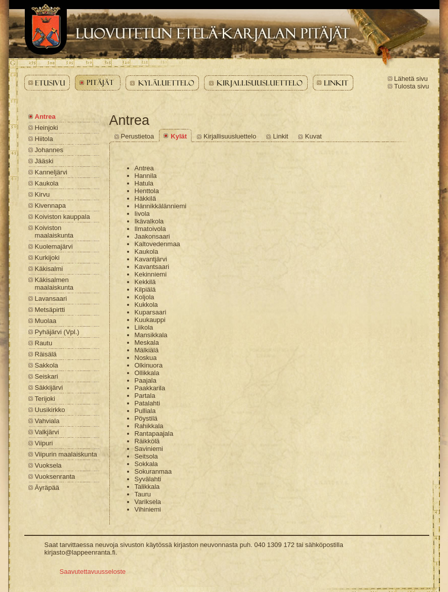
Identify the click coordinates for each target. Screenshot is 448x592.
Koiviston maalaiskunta (54, 231)
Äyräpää (47, 487)
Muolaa (46, 321)
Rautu (44, 343)
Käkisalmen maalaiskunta (54, 283)
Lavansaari (51, 298)
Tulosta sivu (411, 86)
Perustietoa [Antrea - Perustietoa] (137, 136)
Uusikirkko (50, 410)
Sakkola (46, 365)
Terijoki (45, 398)
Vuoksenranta (55, 476)
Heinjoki (46, 127)
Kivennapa (50, 205)
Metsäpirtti (50, 309)
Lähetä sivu (411, 78)
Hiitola (44, 139)
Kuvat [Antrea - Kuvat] (313, 136)
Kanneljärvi (51, 172)
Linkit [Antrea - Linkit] (280, 136)
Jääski (44, 161)
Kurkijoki (47, 257)
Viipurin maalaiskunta (66, 454)
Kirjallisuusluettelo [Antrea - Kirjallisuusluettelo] (229, 136)
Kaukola (47, 183)
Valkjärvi (47, 432)
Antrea (45, 116)
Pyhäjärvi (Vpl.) (57, 332)
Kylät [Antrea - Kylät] (179, 136)
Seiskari (46, 376)
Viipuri (44, 443)
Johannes (49, 150)
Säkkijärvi (49, 387)
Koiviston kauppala (62, 216)
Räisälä (46, 354)
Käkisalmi (49, 268)
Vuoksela (48, 465)
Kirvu (42, 194)
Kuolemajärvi (54, 246)
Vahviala (47, 421)
